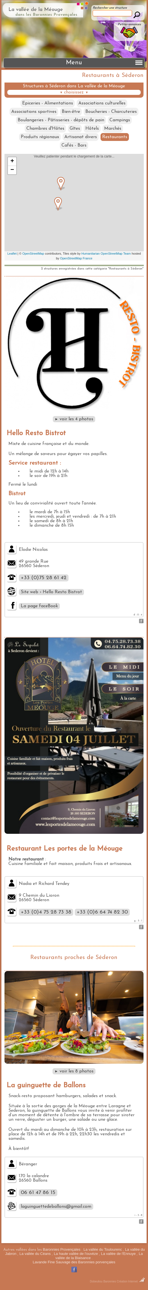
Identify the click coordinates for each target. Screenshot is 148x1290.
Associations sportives (33, 111)
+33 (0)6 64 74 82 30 (102, 912)
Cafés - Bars (74, 145)
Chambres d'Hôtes (45, 128)
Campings (120, 120)
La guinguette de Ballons (46, 1085)
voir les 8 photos (74, 1071)
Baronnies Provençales (62, 1249)
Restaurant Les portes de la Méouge (64, 848)
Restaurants (114, 137)
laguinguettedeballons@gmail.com (56, 1206)
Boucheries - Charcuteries (111, 111)
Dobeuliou (96, 1281)
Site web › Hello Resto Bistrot (51, 592)
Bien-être (71, 111)
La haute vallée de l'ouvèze (76, 1254)
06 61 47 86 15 (38, 1192)
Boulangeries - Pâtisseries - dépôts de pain (61, 120)
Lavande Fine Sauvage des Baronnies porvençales (74, 1262)
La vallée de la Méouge (35, 9)
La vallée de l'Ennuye (118, 1254)
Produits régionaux (40, 137)
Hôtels (92, 128)
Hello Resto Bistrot (36, 433)
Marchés (112, 128)
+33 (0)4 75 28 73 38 (46, 912)
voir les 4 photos (74, 419)
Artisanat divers (80, 137)
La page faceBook (39, 606)
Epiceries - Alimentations (47, 103)
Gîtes (75, 128)
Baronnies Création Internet (124, 1281)
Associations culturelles (102, 103)
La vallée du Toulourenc (102, 1249)
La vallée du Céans (35, 1254)
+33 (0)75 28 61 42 (44, 578)
